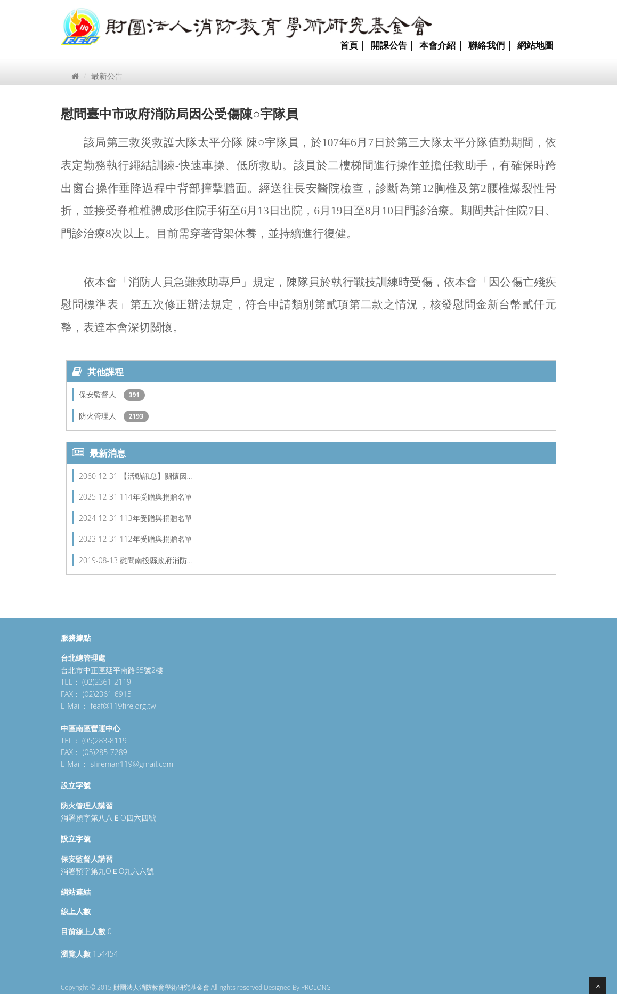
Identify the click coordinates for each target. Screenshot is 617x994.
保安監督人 (98, 394)
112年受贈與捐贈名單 (156, 539)
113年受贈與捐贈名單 (156, 518)
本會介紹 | (441, 45)
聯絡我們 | (490, 45)
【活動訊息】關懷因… (156, 476)
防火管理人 (98, 416)
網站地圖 (535, 45)
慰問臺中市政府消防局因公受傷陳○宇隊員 (180, 113)
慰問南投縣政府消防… (156, 560)
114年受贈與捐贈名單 (156, 497)
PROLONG (316, 987)
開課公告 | (393, 45)
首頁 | (353, 45)
